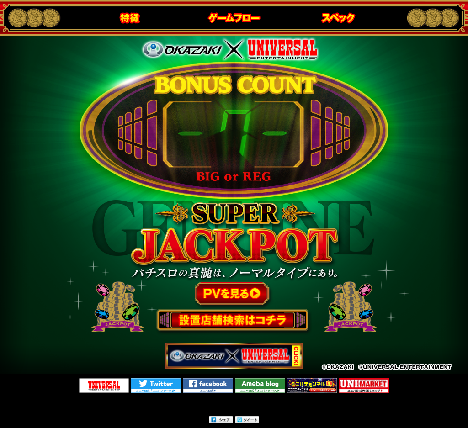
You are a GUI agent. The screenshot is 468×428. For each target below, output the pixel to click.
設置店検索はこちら (234, 321)
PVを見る (234, 296)
